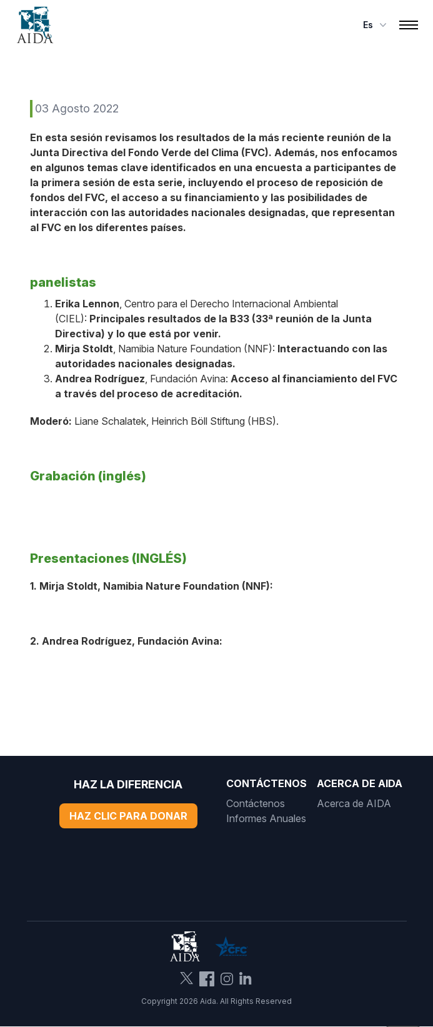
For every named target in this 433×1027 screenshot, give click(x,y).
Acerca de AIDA (354, 803)
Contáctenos (255, 803)
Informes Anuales (266, 818)
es (376, 25)
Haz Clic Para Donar (128, 816)
